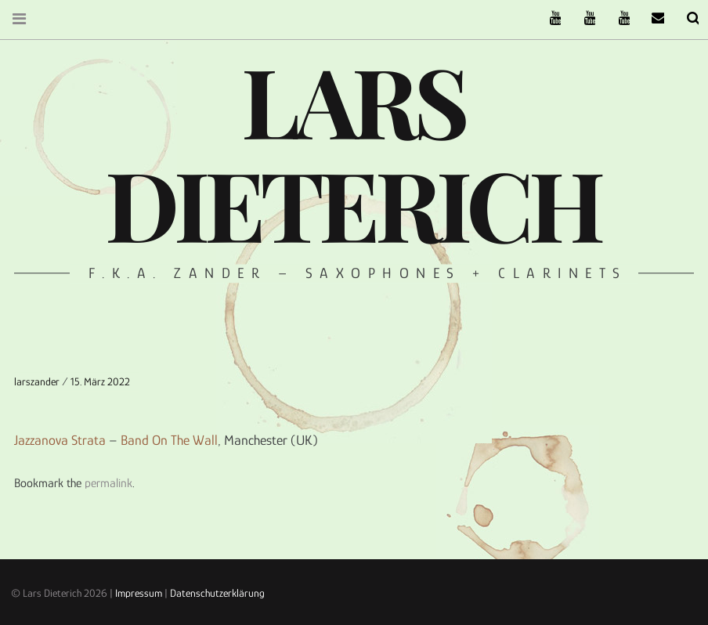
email (648, 18)
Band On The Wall (169, 440)
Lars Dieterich (352, 151)
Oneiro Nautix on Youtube (614, 18)
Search (683, 18)
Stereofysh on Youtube (579, 18)
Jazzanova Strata (60, 440)
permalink (108, 483)
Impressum (138, 593)
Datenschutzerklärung (217, 593)
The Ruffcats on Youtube (545, 18)
